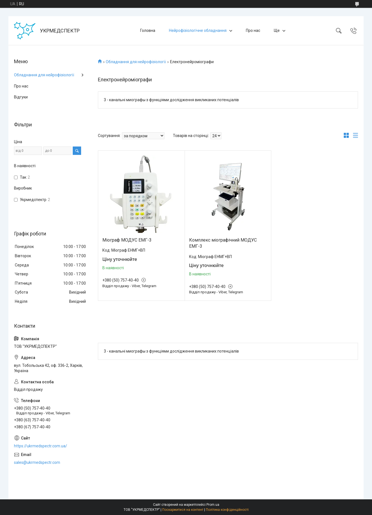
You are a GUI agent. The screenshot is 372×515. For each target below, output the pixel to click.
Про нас (253, 30)
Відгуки (21, 97)
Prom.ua (212, 505)
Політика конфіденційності (227, 510)
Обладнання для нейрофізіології (136, 62)
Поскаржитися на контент (182, 510)
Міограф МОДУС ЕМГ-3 (127, 240)
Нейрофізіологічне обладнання (198, 30)
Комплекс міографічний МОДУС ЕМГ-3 (223, 243)
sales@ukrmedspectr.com (37, 462)
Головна (147, 30)
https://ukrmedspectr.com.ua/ (40, 446)
